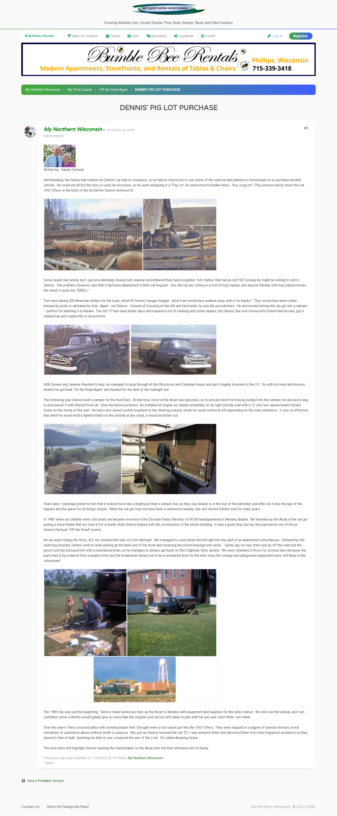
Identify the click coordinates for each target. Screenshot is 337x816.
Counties (183, 36)
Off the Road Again (113, 90)
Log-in (274, 36)
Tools (207, 36)
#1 (306, 128)
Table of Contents (82, 36)
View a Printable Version (45, 781)
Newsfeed (156, 36)
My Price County (79, 90)
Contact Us (30, 807)
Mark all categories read (68, 807)
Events (112, 36)
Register (300, 36)
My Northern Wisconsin (42, 90)
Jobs (133, 36)
